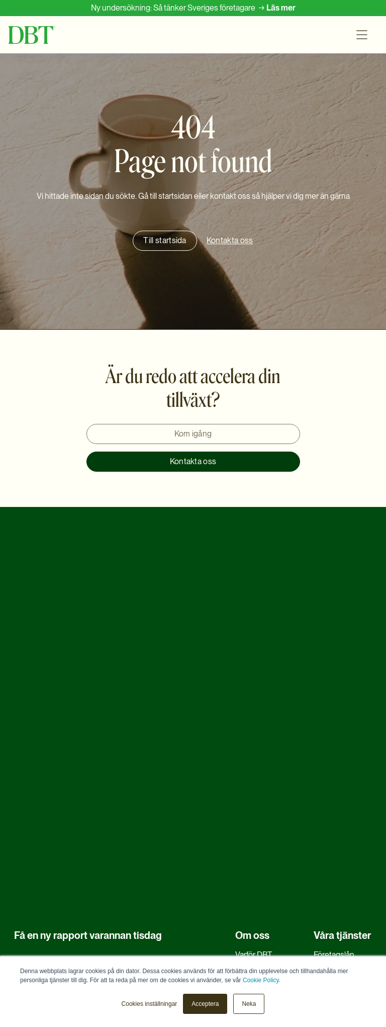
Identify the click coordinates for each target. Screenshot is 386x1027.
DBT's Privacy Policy (133, 892)
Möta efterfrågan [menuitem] (342, 797)
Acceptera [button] (205, 1003)
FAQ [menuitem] (242, 778)
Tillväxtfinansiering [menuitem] (345, 836)
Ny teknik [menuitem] (330, 855)
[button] (364, 35)
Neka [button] (249, 1003)
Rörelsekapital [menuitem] (338, 758)
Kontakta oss (193, 461)
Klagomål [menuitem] (251, 893)
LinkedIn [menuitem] (250, 931)
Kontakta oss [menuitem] (257, 873)
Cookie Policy (261, 980)
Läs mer (281, 8)
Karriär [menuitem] (246, 739)
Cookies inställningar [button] (149, 1003)
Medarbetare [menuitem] (257, 758)
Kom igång (193, 433)
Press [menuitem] (245, 912)
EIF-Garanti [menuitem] (254, 797)
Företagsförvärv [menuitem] (341, 778)
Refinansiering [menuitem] (338, 739)
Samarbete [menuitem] (254, 817)
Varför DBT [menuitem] (253, 720)
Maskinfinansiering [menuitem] (346, 817)
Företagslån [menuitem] (334, 720)
